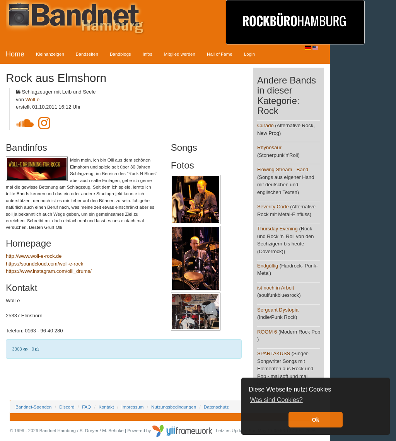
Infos (147, 53)
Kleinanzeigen (50, 53)
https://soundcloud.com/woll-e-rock (44, 264)
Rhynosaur (269, 147)
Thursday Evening (277, 229)
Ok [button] (315, 420)
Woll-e (33, 99)
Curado (265, 125)
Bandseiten (87, 53)
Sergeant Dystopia (278, 310)
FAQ (86, 406)
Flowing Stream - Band (282, 169)
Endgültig (267, 266)
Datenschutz (216, 406)
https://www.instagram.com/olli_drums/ (49, 271)
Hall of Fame (219, 53)
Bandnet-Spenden (33, 406)
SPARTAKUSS (273, 353)
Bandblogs (120, 53)
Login (249, 53)
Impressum (132, 406)
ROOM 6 (267, 332)
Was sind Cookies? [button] (276, 400)
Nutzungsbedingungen (173, 406)
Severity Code (273, 206)
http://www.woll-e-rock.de (34, 256)
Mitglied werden (179, 53)
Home (15, 54)
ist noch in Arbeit (275, 288)
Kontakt (106, 406)
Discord (66, 406)
